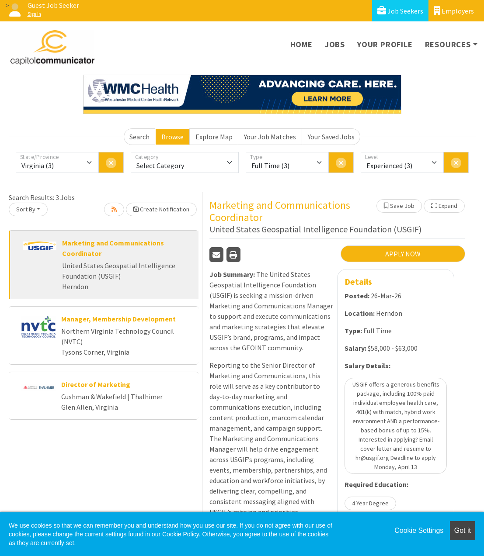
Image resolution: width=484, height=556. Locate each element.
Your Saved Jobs (331, 136)
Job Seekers (400, 10)
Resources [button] (448, 44)
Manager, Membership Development (118, 318)
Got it (462, 530)
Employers (454, 10)
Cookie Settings (418, 530)
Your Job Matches (270, 136)
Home (301, 44)
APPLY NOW (403, 253)
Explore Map (214, 136)
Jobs (335, 44)
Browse (172, 136)
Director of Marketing (95, 384)
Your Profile (385, 44)
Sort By (25, 209)
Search (139, 136)
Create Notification (161, 209)
